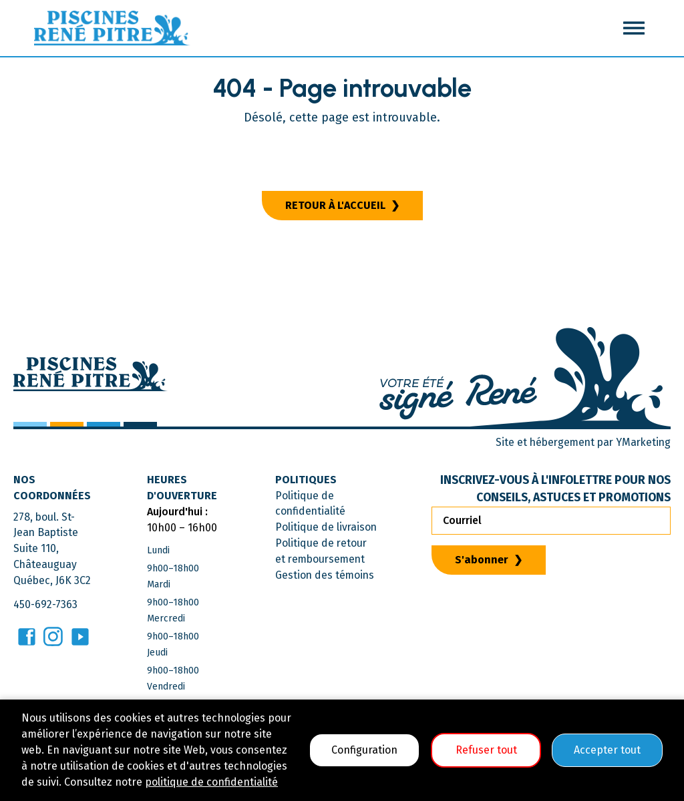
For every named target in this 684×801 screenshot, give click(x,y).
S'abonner (483, 559)
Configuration (364, 750)
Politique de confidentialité (310, 503)
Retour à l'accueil (335, 205)
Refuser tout (486, 750)
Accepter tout (607, 750)
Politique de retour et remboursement (321, 551)
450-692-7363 (46, 605)
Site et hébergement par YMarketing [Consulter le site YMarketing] (580, 442)
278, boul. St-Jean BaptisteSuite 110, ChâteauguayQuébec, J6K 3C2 (52, 549)
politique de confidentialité (211, 782)
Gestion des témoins (325, 575)
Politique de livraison (326, 527)
